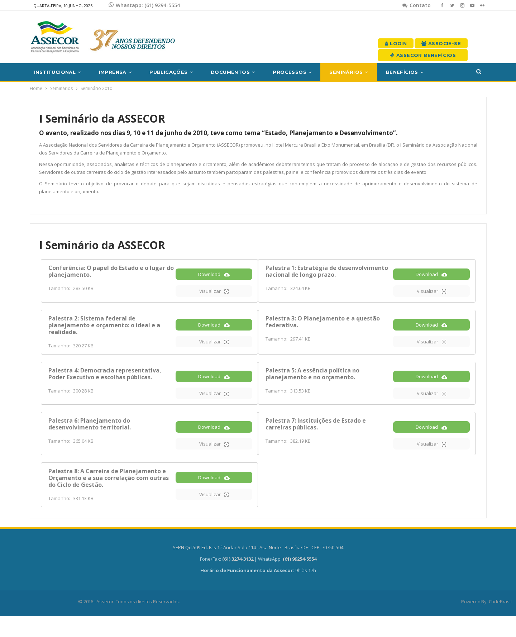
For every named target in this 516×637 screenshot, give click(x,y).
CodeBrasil (500, 622)
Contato (416, 5)
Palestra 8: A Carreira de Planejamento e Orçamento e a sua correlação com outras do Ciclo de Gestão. (108, 495)
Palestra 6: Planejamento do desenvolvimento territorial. (89, 436)
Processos (289, 72)
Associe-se (441, 43)
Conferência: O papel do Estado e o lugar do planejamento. (111, 271)
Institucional (55, 72)
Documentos (230, 72)
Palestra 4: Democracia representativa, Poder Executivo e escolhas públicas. (104, 381)
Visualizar (214, 296)
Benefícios (402, 72)
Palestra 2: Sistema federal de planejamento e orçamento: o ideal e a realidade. (104, 330)
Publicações (168, 72)
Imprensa (112, 72)
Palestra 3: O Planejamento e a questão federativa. (323, 326)
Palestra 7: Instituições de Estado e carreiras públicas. (316, 436)
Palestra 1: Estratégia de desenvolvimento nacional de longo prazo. (327, 271)
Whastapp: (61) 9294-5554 (144, 5)
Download (214, 279)
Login (396, 43)
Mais (447, 72)
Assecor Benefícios (423, 55)
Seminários (346, 72)
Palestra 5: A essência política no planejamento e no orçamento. (312, 381)
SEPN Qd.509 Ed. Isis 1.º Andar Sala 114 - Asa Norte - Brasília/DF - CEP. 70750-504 (258, 568)
